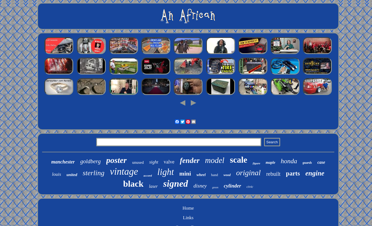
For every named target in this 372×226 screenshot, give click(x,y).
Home (188, 208)
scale (238, 160)
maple (270, 162)
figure (256, 163)
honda (289, 161)
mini (185, 173)
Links (188, 217)
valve (169, 162)
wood (227, 175)
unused (138, 162)
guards (307, 163)
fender (190, 160)
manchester (63, 162)
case (321, 162)
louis (56, 174)
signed (175, 184)
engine (314, 173)
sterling (93, 173)
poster (116, 160)
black (133, 184)
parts (293, 173)
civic (250, 187)
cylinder (232, 186)
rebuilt (273, 174)
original (248, 172)
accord (147, 175)
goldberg (90, 161)
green (215, 187)
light (165, 172)
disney (200, 186)
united (71, 175)
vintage (124, 171)
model (214, 160)
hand (214, 175)
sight (153, 162)
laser (153, 186)
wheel (201, 175)
